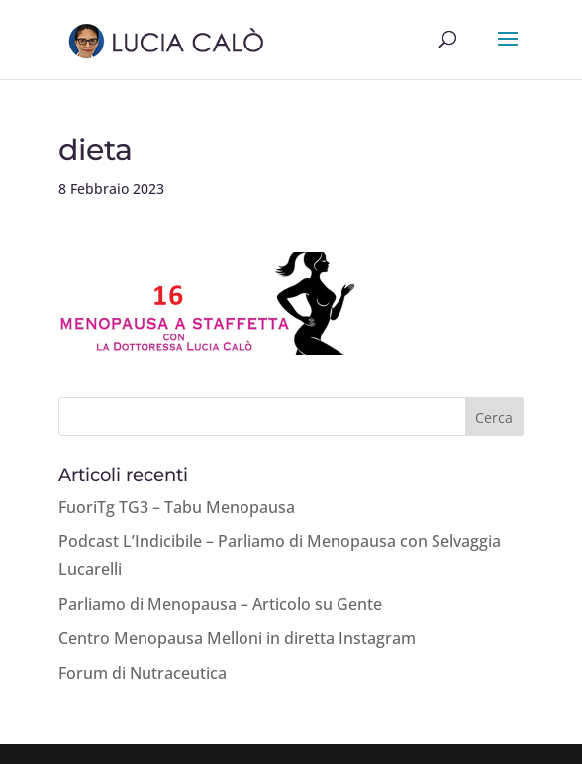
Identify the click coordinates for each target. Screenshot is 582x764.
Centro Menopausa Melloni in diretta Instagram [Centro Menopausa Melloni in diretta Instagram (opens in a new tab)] (237, 638)
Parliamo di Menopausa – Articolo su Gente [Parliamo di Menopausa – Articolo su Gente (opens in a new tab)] (220, 604)
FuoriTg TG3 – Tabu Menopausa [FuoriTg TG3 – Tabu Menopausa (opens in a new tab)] (176, 507)
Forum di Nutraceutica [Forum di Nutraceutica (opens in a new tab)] (142, 673)
